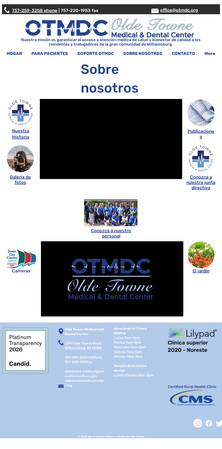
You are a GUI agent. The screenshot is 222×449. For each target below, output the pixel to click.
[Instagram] (198, 423)
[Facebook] (208, 423)
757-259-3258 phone (34, 10)
